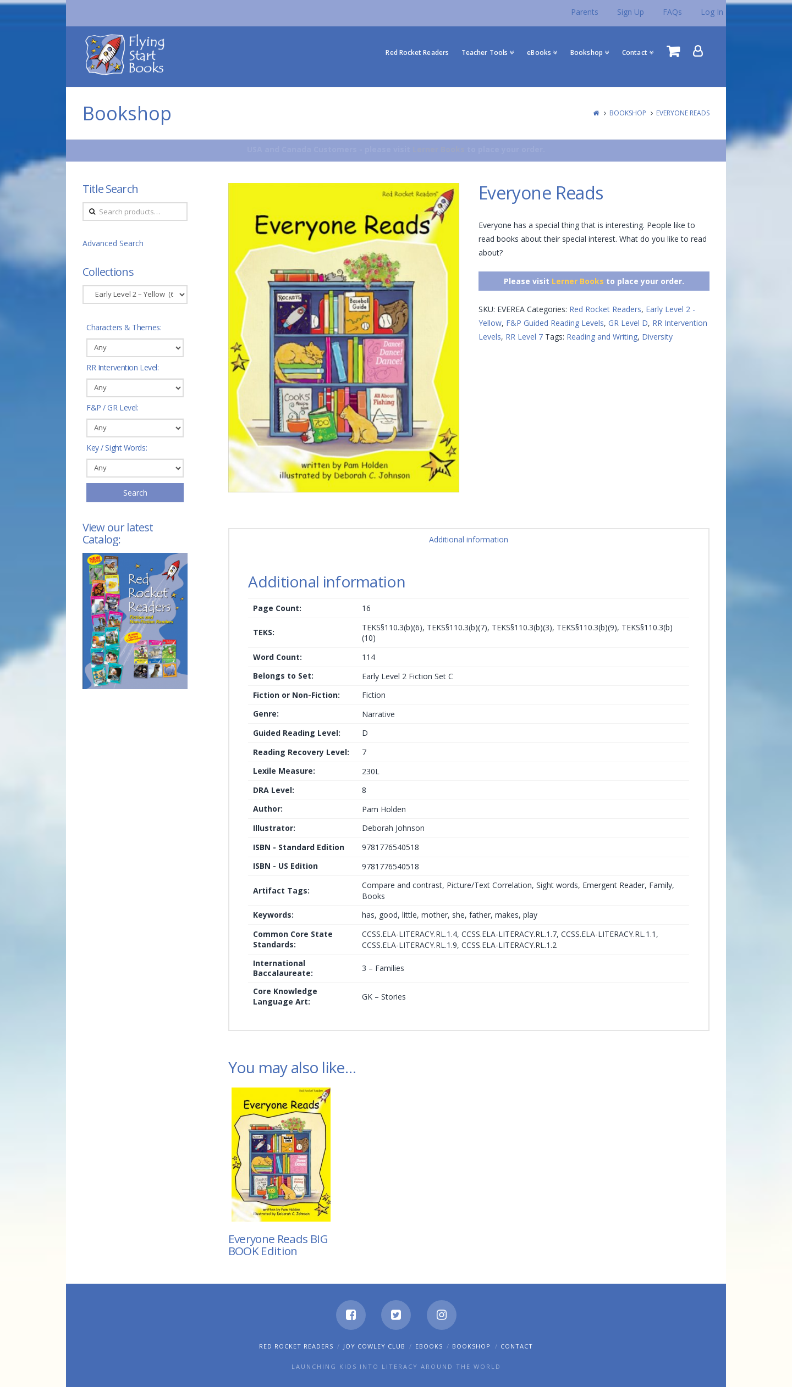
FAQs (672, 12)
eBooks (429, 1346)
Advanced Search (113, 243)
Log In (712, 12)
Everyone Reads (683, 113)
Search (135, 492)
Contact (517, 1346)
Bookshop (627, 113)
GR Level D (628, 323)
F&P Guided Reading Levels (555, 323)
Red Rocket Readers (605, 309)
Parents (584, 12)
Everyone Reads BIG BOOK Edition (278, 1244)
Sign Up (630, 12)
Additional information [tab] (468, 539)
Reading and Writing (601, 336)
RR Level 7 (524, 336)
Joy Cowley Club (374, 1346)
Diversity (657, 336)
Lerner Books (439, 149)
